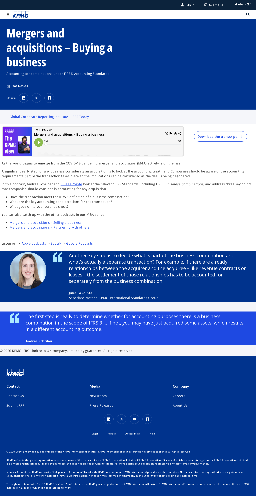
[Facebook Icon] (147, 419)
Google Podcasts (79, 243)
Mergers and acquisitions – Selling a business (46, 222)
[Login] (187, 4)
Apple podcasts (34, 243)
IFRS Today (80, 117)
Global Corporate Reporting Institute (39, 117)
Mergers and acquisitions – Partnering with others (50, 227)
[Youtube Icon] (134, 419)
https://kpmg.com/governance (190, 463)
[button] (15, 405)
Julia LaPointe (71, 184)
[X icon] (121, 419)
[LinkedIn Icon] (109, 419)
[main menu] (8, 14)
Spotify (56, 243)
